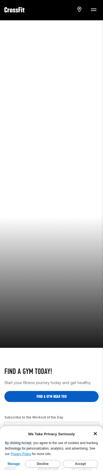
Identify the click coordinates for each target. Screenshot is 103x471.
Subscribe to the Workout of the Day (33, 402)
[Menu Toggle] (93, 9)
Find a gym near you (51, 381)
